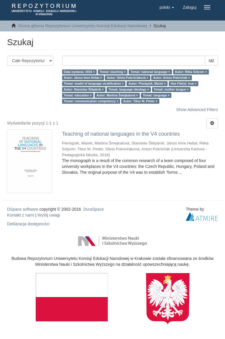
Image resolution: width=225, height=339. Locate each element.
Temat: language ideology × (129, 89)
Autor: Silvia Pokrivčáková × (128, 77)
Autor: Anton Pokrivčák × (171, 77)
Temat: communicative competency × (91, 101)
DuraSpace (93, 209)
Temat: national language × (150, 72)
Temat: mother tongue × (171, 89)
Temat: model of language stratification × (94, 83)
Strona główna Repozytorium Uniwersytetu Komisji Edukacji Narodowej (82, 25)
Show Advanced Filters (197, 109)
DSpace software (22, 209)
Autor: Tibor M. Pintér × (140, 101)
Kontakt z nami (20, 215)
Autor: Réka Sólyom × (191, 72)
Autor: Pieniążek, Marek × (147, 83)
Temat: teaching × (113, 72)
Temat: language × (156, 95)
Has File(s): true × (184, 83)
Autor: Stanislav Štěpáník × (84, 89)
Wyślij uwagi (49, 215)
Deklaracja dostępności (28, 224)
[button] (166, 7)
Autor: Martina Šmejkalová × (117, 95)
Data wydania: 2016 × (79, 72)
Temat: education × (78, 95)
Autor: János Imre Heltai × (83, 77)
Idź (211, 60)
